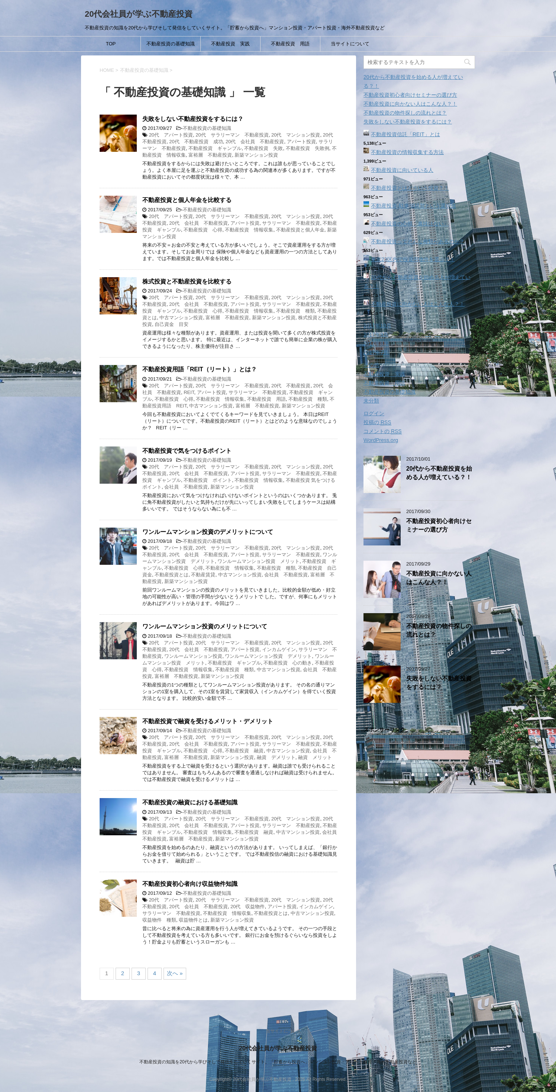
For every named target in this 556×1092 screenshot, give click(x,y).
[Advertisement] (419, 872)
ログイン (373, 413)
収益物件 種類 (159, 920)
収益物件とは (193, 920)
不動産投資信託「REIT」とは (405, 134)
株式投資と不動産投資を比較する (187, 281)
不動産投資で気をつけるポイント (187, 451)
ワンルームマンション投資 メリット (258, 561)
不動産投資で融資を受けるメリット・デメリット (207, 721)
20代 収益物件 (247, 906)
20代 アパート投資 (171, 135)
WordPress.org (380, 440)
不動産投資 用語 (290, 44)
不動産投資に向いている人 (402, 170)
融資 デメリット (276, 757)
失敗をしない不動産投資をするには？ (192, 119)
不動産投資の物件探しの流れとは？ (405, 113)
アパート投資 (301, 141)
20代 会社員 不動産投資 (255, 141)
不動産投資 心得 (203, 230)
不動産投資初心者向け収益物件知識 (189, 884)
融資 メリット (315, 757)
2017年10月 (377, 326)
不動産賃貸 (203, 574)
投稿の (377, 422)
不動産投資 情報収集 (249, 230)
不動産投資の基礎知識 (170, 44)
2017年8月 (375, 343)
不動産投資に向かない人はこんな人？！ (410, 104)
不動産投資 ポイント (208, 480)
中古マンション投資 (181, 317)
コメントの (382, 431)
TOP (111, 44)
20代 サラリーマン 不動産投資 (231, 135)
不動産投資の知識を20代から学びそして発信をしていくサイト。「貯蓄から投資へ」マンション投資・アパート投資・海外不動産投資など (277, 1061)
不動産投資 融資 (244, 750)
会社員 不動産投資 (186, 487)
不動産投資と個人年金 (300, 230)
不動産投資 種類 (295, 311)
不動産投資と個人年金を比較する (187, 200)
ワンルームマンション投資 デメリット (268, 656)
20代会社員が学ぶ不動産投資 (139, 14)
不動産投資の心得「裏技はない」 (410, 224)
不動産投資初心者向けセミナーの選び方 (410, 95)
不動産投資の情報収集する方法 (407, 152)
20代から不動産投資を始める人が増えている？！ (439, 472)
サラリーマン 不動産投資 (291, 223)
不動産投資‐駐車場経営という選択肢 (413, 206)
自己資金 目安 (171, 324)
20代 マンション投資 (295, 135)
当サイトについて (350, 44)
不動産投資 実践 (230, 44)
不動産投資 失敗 (263, 148)
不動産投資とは (171, 574)
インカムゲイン (279, 649)
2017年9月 (375, 334)
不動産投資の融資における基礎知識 (189, 802)
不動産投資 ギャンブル (215, 148)
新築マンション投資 (256, 155)
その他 (371, 365)
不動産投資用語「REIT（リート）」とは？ (199, 369)
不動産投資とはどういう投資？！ (410, 188)
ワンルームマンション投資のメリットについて (204, 626)
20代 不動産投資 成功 (196, 141)
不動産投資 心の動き (288, 663)
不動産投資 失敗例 (307, 148)
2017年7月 (375, 352)
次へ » (175, 973)
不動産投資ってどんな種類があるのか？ (418, 241)
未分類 (371, 401)
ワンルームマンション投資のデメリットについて (207, 532)
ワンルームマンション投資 (193, 656)
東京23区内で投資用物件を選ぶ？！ (413, 259)
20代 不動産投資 (290, 385)
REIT (189, 392)
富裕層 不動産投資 (210, 155)
